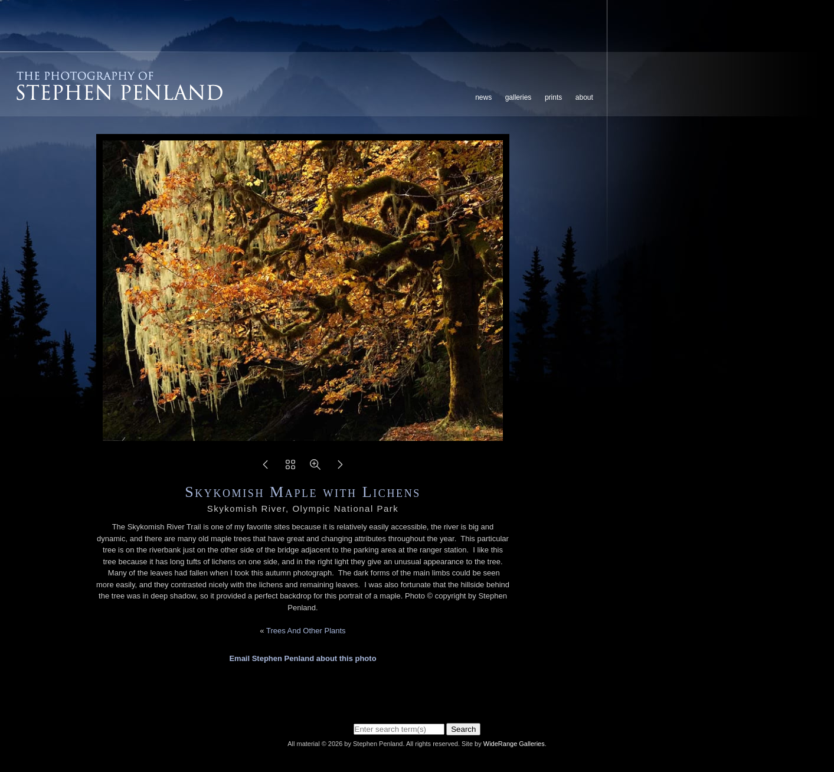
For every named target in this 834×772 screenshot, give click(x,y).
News (483, 97)
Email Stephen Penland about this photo (302, 658)
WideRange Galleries (514, 743)
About (584, 97)
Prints (553, 97)
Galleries (518, 97)
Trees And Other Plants (306, 630)
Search (463, 729)
